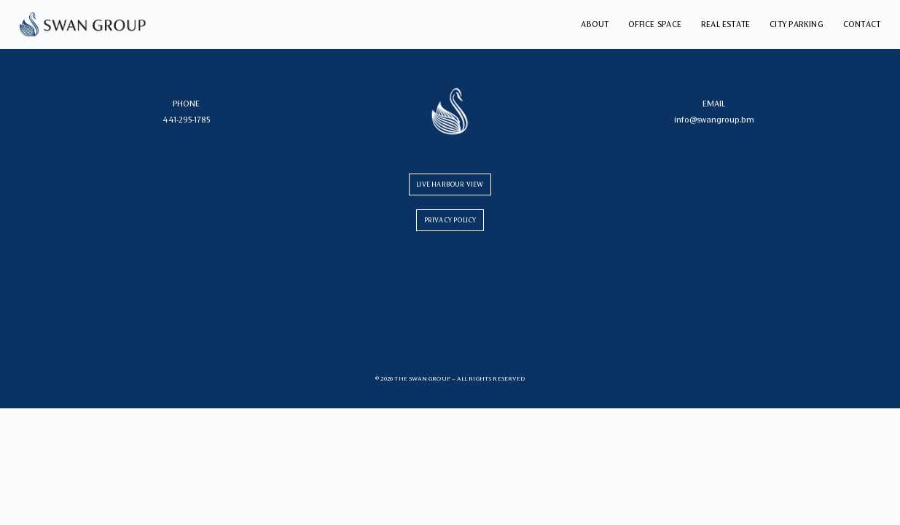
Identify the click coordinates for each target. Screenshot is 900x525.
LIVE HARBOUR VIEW (449, 184)
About (595, 24)
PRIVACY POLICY (450, 220)
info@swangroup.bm (714, 119)
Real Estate (726, 24)
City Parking (796, 24)
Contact (862, 24)
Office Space (654, 24)
